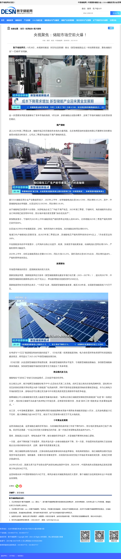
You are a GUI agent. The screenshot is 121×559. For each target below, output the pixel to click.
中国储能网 (82, 2)
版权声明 (4, 556)
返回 (111, 28)
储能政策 (10, 20)
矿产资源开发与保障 (100, 20)
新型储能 (20, 493)
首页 (2, 20)
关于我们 (12, 556)
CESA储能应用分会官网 (112, 2)
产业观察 (27, 20)
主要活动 (113, 20)
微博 (89, 9)
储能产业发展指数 (67, 20)
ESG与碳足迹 (37, 20)
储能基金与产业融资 (51, 20)
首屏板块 (29, 29)
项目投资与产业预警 (83, 20)
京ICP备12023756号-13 (14, 541)
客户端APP (97, 9)
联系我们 (20, 556)
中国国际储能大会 (94, 2)
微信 (83, 9)
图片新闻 (37, 29)
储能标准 (18, 20)
